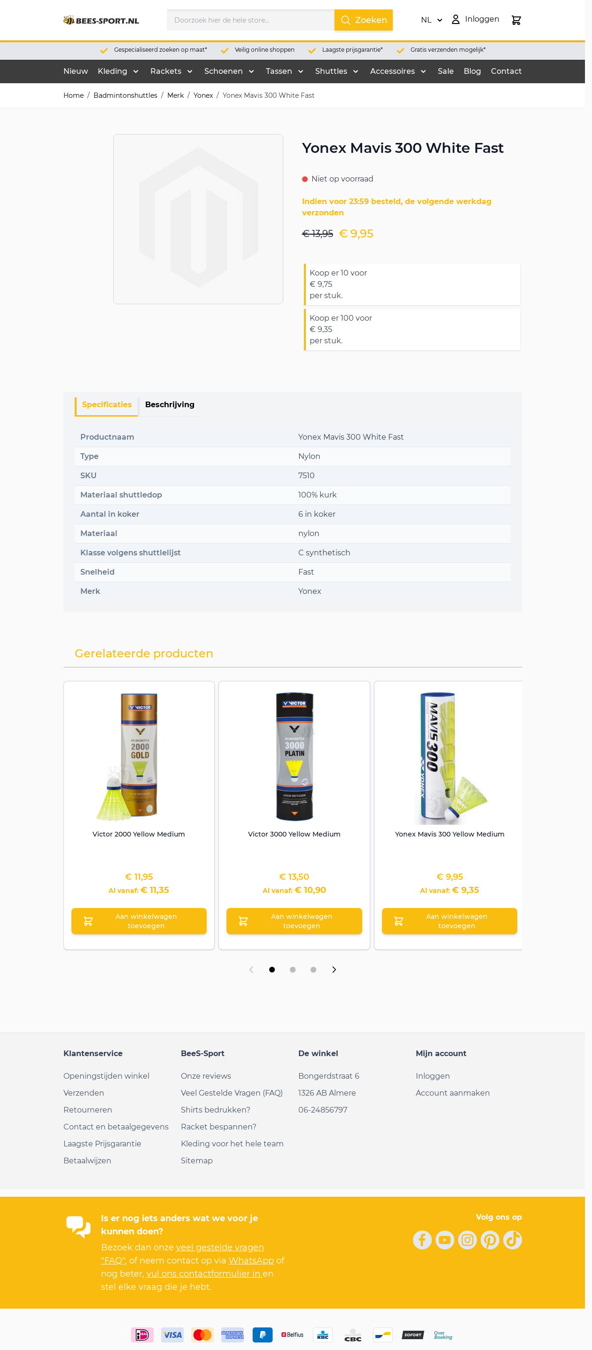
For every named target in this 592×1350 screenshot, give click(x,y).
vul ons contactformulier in (205, 1274)
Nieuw (75, 71)
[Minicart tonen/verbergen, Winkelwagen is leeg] (516, 20)
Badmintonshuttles (125, 95)
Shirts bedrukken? (215, 1109)
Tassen (279, 71)
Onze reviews (206, 1076)
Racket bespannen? (219, 1126)
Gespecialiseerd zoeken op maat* (160, 49)
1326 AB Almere (327, 1093)
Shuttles (331, 71)
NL (432, 20)
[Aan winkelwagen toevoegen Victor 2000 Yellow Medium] (139, 921)
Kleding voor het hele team (232, 1143)
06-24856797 (322, 1109)
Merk (175, 95)
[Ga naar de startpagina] (101, 20)
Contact (506, 71)
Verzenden (83, 1093)
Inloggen (433, 1076)
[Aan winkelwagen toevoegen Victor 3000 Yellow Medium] (294, 921)
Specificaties (107, 404)
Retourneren (87, 1109)
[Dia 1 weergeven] (272, 969)
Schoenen (223, 71)
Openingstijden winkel (106, 1076)
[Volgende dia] (334, 969)
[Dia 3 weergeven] (313, 969)
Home (73, 95)
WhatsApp (251, 1260)
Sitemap (197, 1160)
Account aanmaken (453, 1093)
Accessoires (392, 71)
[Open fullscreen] (198, 219)
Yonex (203, 95)
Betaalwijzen (87, 1160)
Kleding (112, 71)
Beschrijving (170, 404)
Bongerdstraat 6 (328, 1076)
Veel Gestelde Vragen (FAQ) (232, 1093)
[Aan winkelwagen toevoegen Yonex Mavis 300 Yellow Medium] (450, 921)
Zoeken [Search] (363, 20)
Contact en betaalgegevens (116, 1126)
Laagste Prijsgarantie (102, 1143)
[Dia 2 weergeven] (292, 969)
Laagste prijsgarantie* (352, 49)
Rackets (165, 71)
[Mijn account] (474, 19)
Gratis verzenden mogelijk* (448, 49)
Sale (446, 71)
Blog (472, 71)
